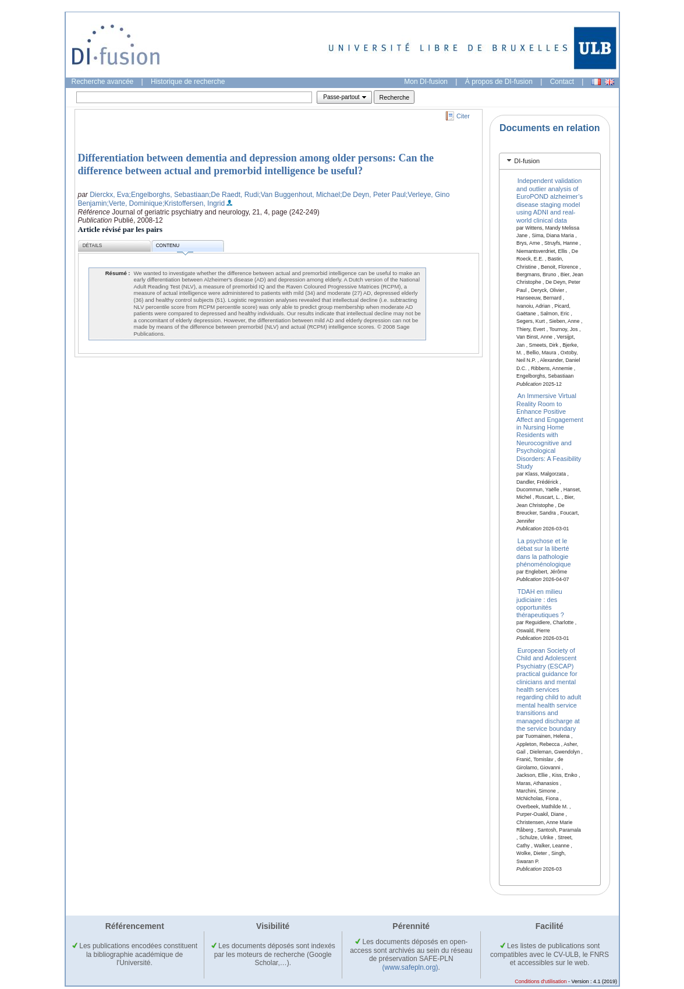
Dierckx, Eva (109, 195)
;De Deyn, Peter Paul (373, 195)
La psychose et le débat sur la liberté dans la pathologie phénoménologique (543, 552)
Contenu (174, 247)
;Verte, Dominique (134, 203)
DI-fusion (527, 160)
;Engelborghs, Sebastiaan (169, 195)
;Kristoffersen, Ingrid (193, 203)
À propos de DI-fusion (499, 82)
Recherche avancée (103, 82)
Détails (92, 245)
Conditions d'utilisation (540, 981)
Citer (463, 115)
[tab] (550, 161)
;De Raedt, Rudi (233, 195)
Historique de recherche (188, 82)
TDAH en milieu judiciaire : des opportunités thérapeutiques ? (540, 603)
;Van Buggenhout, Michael (299, 195)
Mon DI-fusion (426, 82)
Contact (562, 82)
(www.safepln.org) (410, 967)
